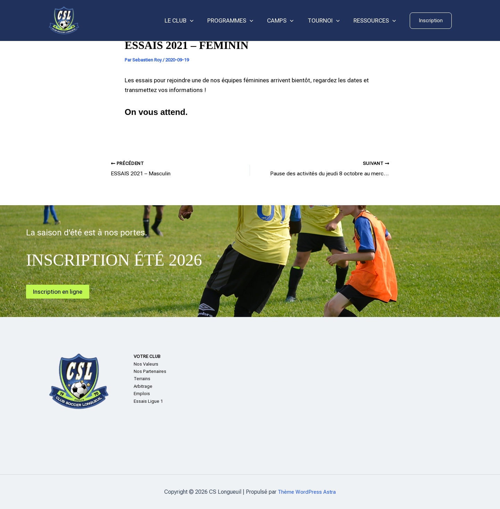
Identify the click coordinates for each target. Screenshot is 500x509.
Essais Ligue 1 (148, 400)
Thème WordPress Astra (306, 491)
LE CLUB (188, 20)
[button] (431, 20)
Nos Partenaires (150, 371)
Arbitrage (143, 386)
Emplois (142, 393)
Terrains (142, 378)
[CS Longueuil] (64, 20)
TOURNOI (327, 20)
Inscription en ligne (59, 291)
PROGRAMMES (237, 20)
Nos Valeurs (146, 363)
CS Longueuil (114, 20)
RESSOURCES (376, 20)
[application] (199, 20)
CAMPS (285, 20)
